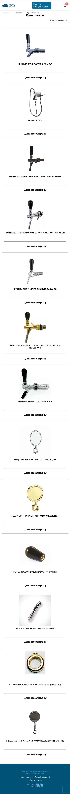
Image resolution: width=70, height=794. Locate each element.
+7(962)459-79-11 (35, 780)
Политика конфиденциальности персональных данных (35, 772)
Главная (6, 13)
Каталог (18, 13)
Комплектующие (59, 20)
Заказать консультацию (40, 5)
